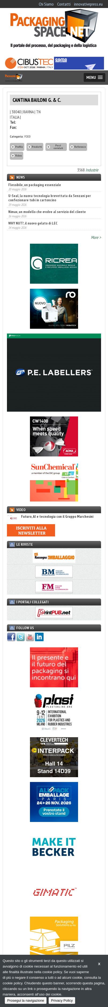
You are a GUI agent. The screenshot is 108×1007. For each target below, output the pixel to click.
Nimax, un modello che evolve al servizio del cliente (47, 212)
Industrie (92, 169)
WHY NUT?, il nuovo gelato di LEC (32, 223)
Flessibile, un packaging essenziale (34, 185)
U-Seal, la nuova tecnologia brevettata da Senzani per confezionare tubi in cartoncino (49, 198)
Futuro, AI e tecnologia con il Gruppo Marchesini (50, 517)
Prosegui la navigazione (25, 1000)
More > (96, 237)
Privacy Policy (62, 1000)
